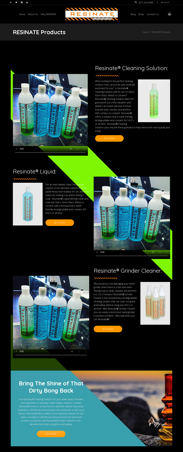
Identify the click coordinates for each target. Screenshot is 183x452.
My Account (165, 2)
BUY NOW (109, 138)
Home (146, 32)
